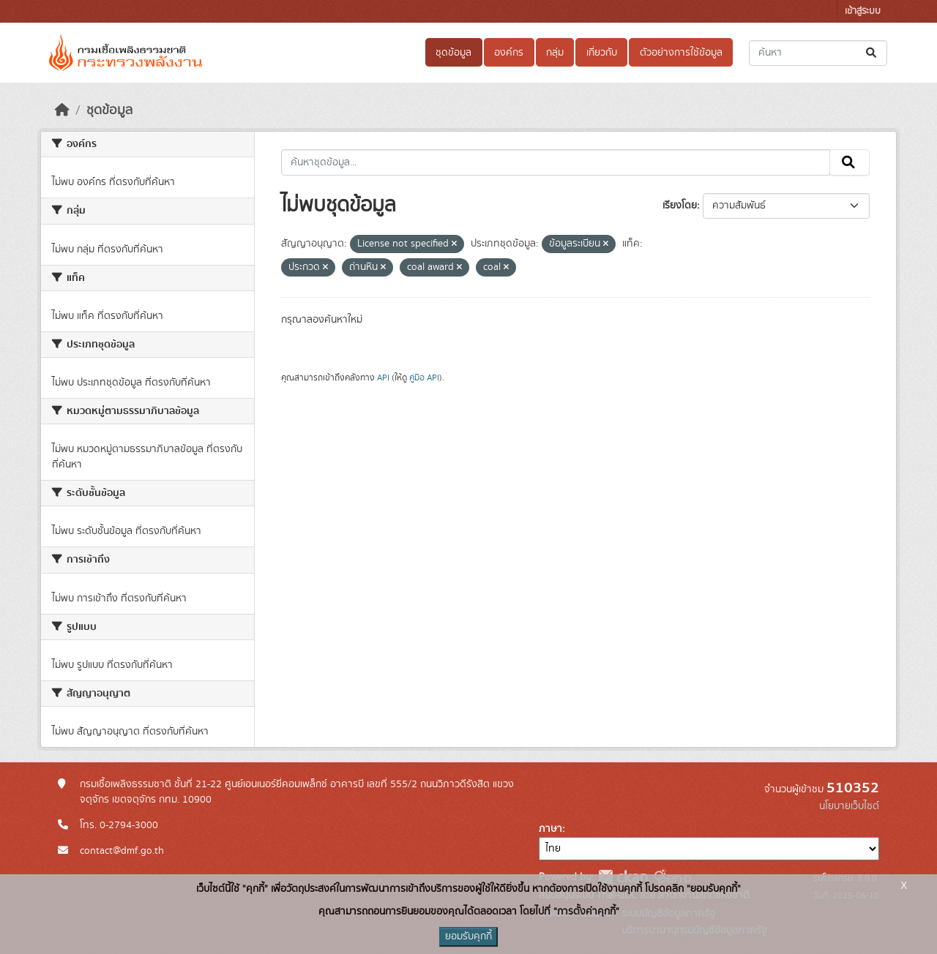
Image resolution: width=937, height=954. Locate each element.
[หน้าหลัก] (62, 110)
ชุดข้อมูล (453, 52)
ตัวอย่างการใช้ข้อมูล (681, 52)
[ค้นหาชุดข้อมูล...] (818, 53)
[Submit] (872, 53)
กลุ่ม (555, 52)
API (383, 377)
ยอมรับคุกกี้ (468, 936)
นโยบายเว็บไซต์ (849, 806)
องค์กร (508, 52)
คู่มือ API (424, 377)
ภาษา (550, 829)
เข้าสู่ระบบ (863, 11)
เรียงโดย (679, 205)
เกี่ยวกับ (601, 52)
